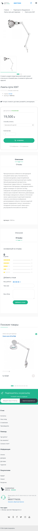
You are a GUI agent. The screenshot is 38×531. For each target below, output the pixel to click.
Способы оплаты (8, 121)
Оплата (2, 454)
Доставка (3, 461)
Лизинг (2, 479)
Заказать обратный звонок (16, 502)
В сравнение (24, 146)
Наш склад (3, 419)
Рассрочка (3, 482)
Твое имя (6, 286)
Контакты (3, 416)
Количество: (7, 131)
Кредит (2, 476)
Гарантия (3, 465)
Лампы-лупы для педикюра (9, 333)
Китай (10, 94)
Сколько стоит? (4, 443)
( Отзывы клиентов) (13, 90)
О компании (4, 422)
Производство (4, 426)
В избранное (14, 146)
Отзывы (19, 164)
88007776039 (17, 3)
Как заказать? (4, 440)
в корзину (20, 140)
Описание (19, 159)
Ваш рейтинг (7, 281)
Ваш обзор (7, 294)
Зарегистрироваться (28, 401)
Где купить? (3, 437)
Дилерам (3, 458)
